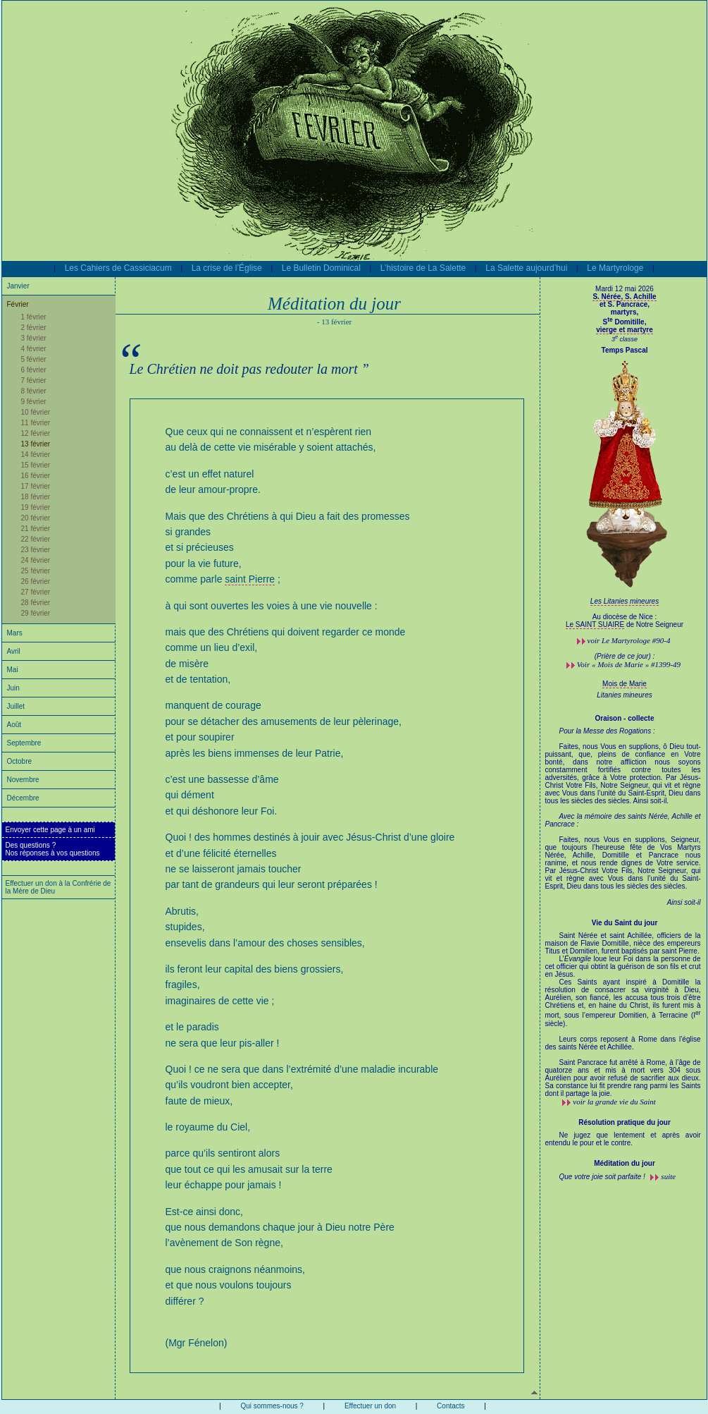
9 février (33, 402)
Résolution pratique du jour (624, 1122)
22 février (36, 539)
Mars (15, 633)
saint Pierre (250, 579)
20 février (36, 518)
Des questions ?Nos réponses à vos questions (53, 849)
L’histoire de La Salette (423, 268)
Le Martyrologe (615, 268)
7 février (33, 380)
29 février (36, 613)
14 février (36, 454)
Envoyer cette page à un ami (50, 830)
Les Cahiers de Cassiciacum (118, 268)
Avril (13, 651)
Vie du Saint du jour (625, 923)
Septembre (24, 743)
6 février (33, 370)
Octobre (19, 761)
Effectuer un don (370, 1406)
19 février (36, 507)
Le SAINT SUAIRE (595, 624)
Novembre (23, 780)
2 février (33, 327)
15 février (36, 465)
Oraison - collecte (624, 718)
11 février (36, 423)
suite (668, 1176)
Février (18, 304)
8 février (33, 391)
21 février (36, 528)
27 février (36, 592)
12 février (36, 433)
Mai (12, 670)
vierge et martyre (624, 330)
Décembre (23, 798)
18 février (36, 497)
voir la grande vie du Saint (614, 1101)
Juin (13, 688)
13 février (36, 444)
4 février (33, 349)
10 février (36, 412)
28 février (36, 603)
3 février (33, 338)
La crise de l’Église (227, 268)
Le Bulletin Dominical (321, 268)
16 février (36, 476)
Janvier (18, 286)
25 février (36, 571)
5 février (33, 359)
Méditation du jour (624, 1163)
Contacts (450, 1406)
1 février (33, 317)
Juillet (16, 706)
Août (14, 725)
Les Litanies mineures (624, 601)
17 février (36, 486)
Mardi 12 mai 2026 (624, 289)
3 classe (624, 339)
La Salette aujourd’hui (526, 268)
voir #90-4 (629, 640)
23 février (36, 550)
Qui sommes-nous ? (271, 1406)
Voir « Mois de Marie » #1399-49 (629, 664)
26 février (36, 581)
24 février (36, 560)
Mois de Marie (624, 684)
